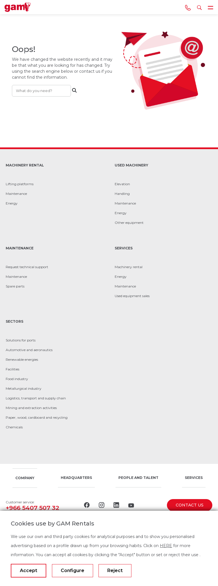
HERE (166, 545)
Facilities (12, 369)
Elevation (122, 184)
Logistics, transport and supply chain (36, 398)
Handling (122, 193)
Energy (12, 203)
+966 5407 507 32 (32, 508)
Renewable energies (22, 359)
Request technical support (27, 267)
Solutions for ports (20, 340)
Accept (28, 570)
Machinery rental (128, 267)
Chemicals (14, 427)
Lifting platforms (19, 184)
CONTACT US (190, 505)
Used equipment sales (132, 296)
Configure (72, 570)
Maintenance (16, 193)
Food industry (17, 379)
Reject (115, 570)
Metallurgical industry (23, 388)
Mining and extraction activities (31, 408)
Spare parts (15, 286)
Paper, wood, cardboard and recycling (37, 417)
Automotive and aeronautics (29, 350)
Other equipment (129, 222)
